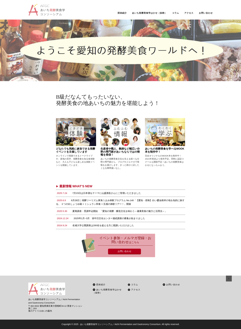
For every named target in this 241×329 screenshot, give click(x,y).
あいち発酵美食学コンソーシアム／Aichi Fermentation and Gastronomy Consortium (120, 324)
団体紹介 (100, 284)
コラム (134, 284)
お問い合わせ (124, 251)
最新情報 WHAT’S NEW (74, 186)
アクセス (135, 290)
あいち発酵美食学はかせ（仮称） (107, 291)
